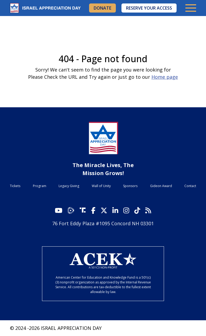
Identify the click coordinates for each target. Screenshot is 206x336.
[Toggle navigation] (190, 8)
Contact (190, 186)
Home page (164, 77)
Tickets (15, 186)
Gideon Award (161, 186)
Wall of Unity (101, 186)
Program (39, 186)
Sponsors (130, 186)
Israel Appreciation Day (47, 8)
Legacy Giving (69, 186)
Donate (102, 8)
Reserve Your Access (149, 8)
